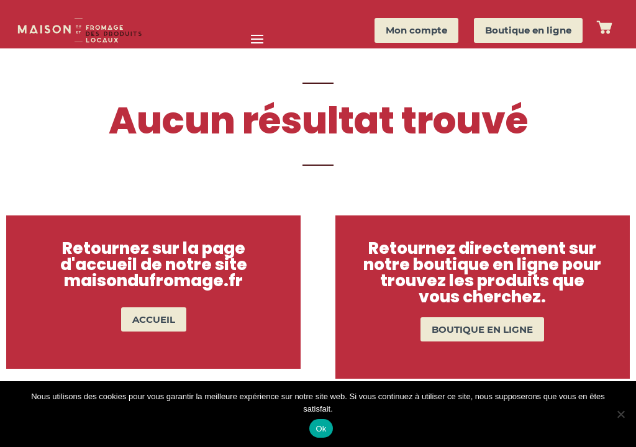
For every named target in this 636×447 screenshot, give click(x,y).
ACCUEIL (153, 319)
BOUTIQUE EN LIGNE (482, 329)
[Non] (620, 414)
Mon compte (416, 30)
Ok (321, 428)
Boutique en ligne (528, 30)
